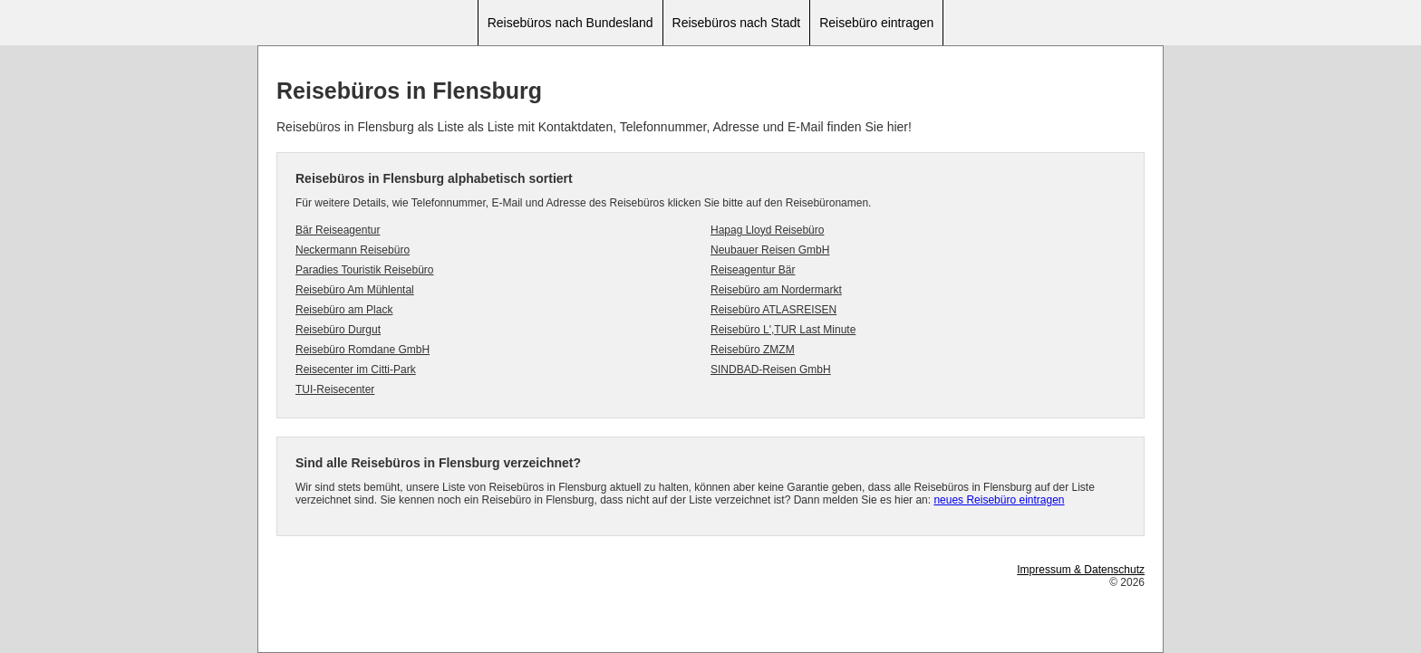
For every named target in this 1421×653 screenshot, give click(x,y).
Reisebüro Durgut (338, 329)
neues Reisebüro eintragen (998, 500)
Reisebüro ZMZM (752, 349)
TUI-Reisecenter (334, 389)
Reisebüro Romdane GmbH (362, 349)
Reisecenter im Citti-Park (355, 369)
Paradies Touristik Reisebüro (364, 270)
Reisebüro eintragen (876, 22)
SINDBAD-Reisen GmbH (770, 369)
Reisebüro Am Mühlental (354, 289)
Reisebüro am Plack (343, 309)
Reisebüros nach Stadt (736, 22)
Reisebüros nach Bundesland (570, 22)
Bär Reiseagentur (337, 230)
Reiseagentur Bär (752, 270)
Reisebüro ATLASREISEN (773, 309)
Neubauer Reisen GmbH (769, 250)
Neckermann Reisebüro (352, 250)
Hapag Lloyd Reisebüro (767, 230)
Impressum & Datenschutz (1081, 569)
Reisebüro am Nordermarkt (776, 289)
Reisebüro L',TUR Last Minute (783, 329)
